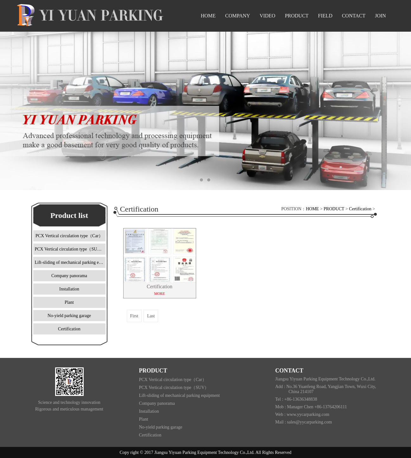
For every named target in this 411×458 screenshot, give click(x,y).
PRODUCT (334, 209)
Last (151, 316)
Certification (360, 209)
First (134, 316)
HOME (312, 209)
